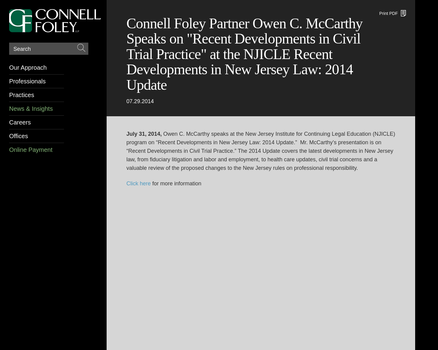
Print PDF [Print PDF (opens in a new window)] (388, 13)
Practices (21, 95)
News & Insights (31, 108)
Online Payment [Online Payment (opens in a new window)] (30, 149)
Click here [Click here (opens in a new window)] (138, 183)
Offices (18, 136)
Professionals (27, 81)
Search (22, 49)
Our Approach (28, 67)
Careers (20, 122)
